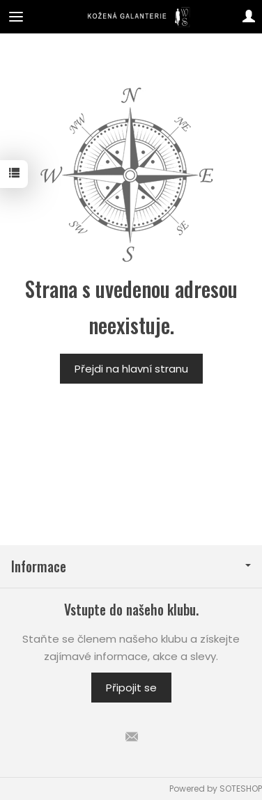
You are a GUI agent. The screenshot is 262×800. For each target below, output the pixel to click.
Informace (131, 566)
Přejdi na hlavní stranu (131, 368)
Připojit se (131, 687)
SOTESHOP (240, 788)
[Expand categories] (16, 16)
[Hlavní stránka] (131, 16)
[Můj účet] (249, 16)
